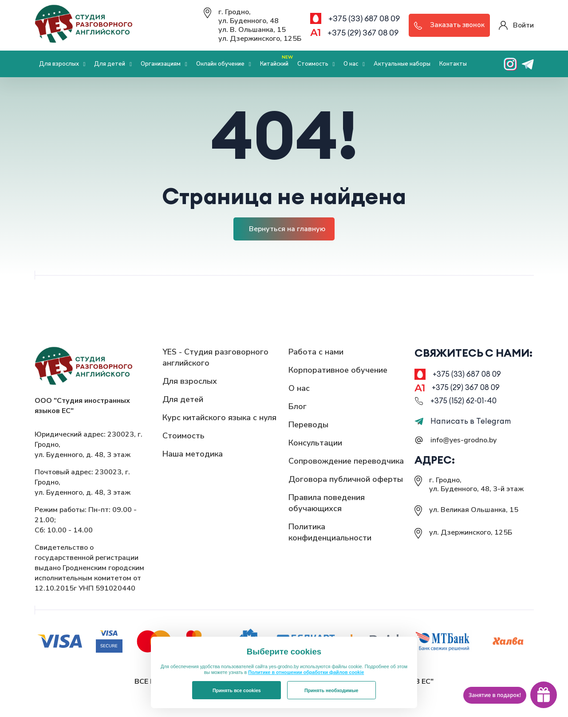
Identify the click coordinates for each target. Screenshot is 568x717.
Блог (297, 406)
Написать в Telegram (463, 424)
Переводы (308, 424)
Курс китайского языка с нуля (219, 417)
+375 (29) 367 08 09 (362, 33)
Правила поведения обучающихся (326, 503)
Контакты (453, 64)
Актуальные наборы (402, 64)
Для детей (113, 64)
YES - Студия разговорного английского (215, 357)
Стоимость (316, 64)
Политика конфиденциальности (329, 532)
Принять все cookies (237, 690)
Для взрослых (62, 64)
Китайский (276, 60)
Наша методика (192, 454)
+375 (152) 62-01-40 (465, 403)
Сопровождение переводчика (346, 461)
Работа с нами (315, 352)
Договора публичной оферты (345, 479)
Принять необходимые (331, 690)
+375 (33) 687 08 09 (364, 18)
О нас (354, 64)
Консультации (315, 442)
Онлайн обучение (223, 64)
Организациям (164, 64)
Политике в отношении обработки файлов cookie (306, 672)
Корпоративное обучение (337, 370)
